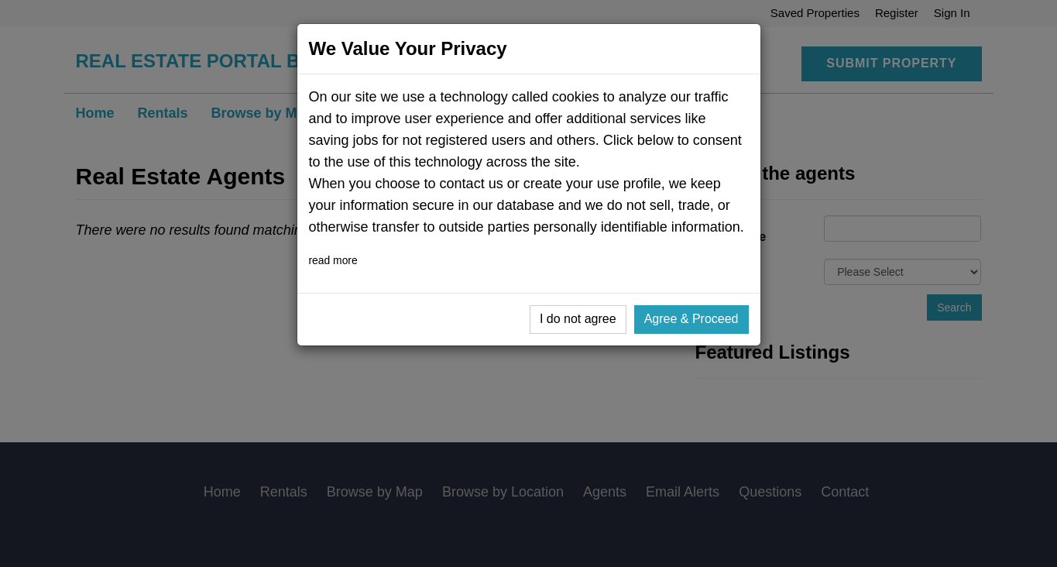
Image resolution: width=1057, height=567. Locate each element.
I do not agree (578, 318)
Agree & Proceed (691, 318)
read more (333, 260)
